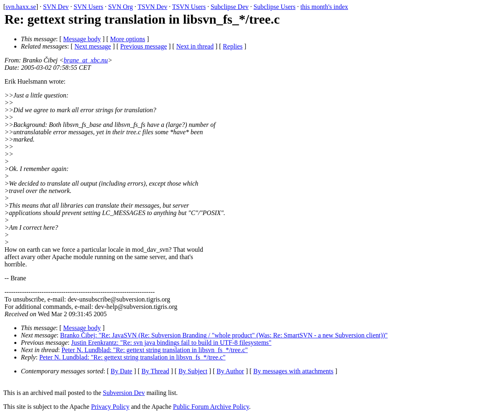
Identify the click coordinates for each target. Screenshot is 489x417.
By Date (121, 371)
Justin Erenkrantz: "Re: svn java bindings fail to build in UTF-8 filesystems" (171, 342)
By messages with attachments (293, 371)
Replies (232, 46)
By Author (230, 371)
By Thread (155, 371)
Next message (92, 46)
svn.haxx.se (20, 6)
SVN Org (120, 6)
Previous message (143, 46)
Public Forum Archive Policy (211, 406)
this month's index (324, 6)
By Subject (192, 371)
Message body (82, 38)
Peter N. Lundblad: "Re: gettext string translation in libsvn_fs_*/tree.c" (154, 349)
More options (127, 38)
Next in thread (195, 46)
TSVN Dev (152, 6)
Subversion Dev (124, 392)
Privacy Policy (110, 406)
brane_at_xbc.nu (86, 60)
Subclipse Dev (230, 6)
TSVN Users (189, 6)
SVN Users (88, 6)
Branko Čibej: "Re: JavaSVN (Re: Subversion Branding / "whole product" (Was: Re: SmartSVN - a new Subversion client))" (224, 335)
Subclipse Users (274, 6)
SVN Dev (56, 6)
